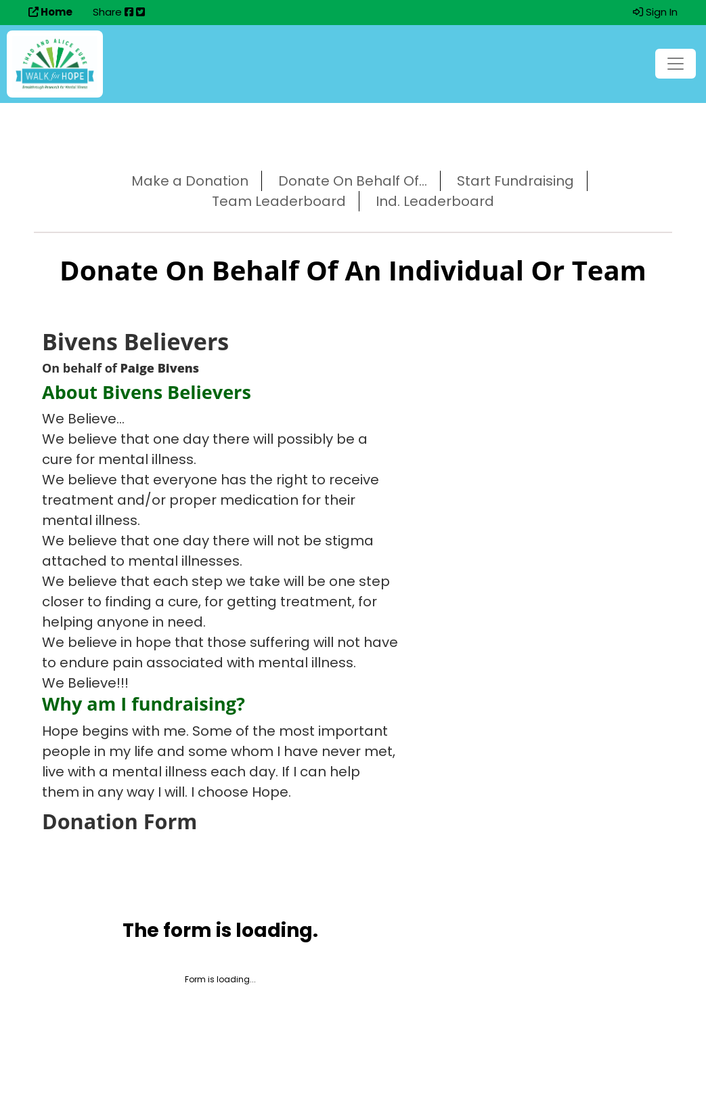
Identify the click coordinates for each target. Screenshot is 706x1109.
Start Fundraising (515, 180)
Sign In (655, 12)
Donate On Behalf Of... (352, 180)
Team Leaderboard (279, 201)
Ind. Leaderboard (435, 201)
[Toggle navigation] (675, 64)
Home (50, 12)
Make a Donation (189, 180)
